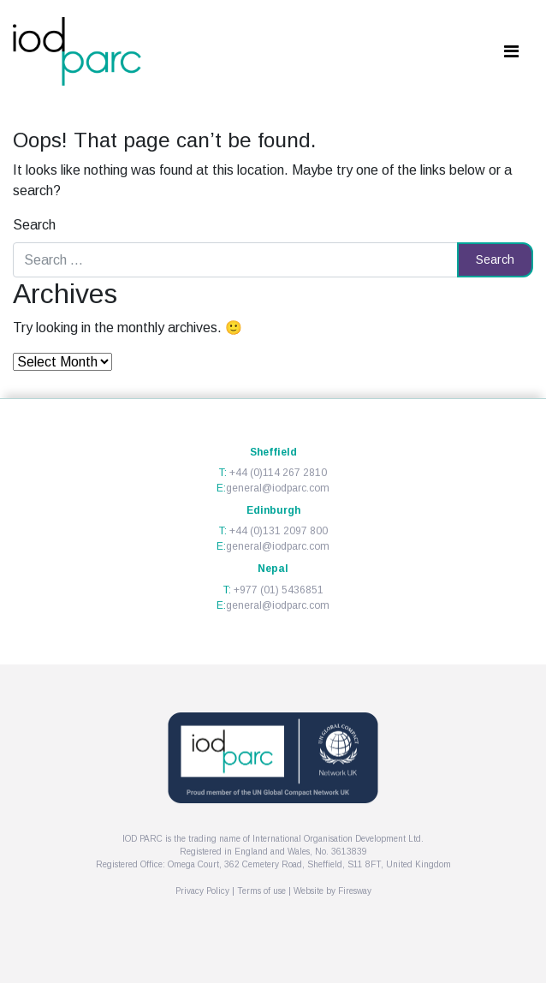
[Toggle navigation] (511, 51)
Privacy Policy (202, 891)
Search (34, 224)
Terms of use (261, 891)
